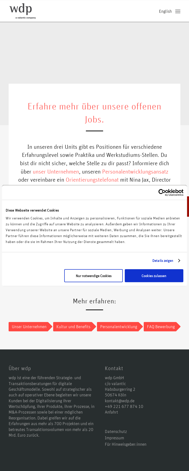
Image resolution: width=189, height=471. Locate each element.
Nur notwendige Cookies (93, 275)
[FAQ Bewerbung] (160, 326)
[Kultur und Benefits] (72, 326)
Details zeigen (162, 260)
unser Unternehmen (56, 171)
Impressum (114, 437)
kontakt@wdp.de (119, 400)
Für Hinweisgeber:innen (125, 444)
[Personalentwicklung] (118, 326)
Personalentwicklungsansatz (135, 171)
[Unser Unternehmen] (28, 326)
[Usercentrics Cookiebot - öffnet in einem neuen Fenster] (161, 192)
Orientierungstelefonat (92, 179)
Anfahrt (111, 412)
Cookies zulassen (154, 275)
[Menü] (177, 11)
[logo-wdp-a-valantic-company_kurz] (22, 11)
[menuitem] (177, 11)
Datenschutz (116, 431)
